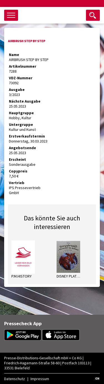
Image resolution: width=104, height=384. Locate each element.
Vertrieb (16, 182)
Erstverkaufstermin (27, 136)
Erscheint (17, 159)
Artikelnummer (22, 66)
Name (14, 54)
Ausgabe (17, 89)
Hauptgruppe (21, 112)
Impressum (40, 378)
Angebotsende (22, 147)
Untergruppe (21, 124)
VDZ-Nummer (20, 77)
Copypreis (18, 171)
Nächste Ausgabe (24, 101)
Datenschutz (14, 378)
